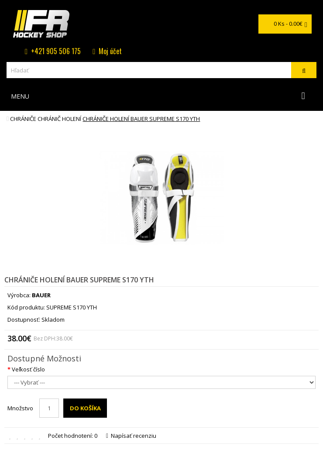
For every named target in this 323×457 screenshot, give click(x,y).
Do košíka (85, 408)
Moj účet (110, 51)
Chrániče (23, 119)
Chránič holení (59, 119)
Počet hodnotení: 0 (72, 436)
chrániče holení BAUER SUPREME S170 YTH (141, 119)
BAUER (41, 295)
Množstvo (20, 408)
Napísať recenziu (131, 436)
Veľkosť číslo (28, 369)
